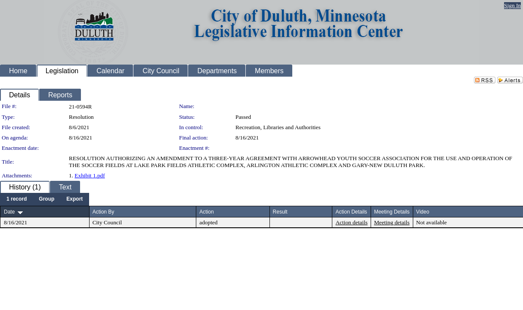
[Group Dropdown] (46, 199)
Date (9, 212)
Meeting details (392, 222)
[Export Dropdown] (74, 199)
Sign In (512, 5)
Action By (104, 212)
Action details (351, 222)
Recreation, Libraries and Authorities (278, 127)
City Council (107, 222)
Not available (431, 222)
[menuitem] (16, 199)
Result (280, 212)
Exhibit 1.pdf (89, 175)
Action (206, 212)
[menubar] (44, 199)
